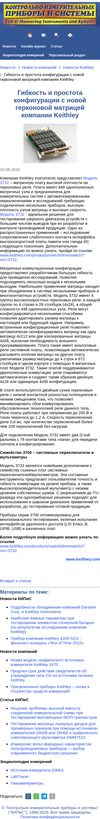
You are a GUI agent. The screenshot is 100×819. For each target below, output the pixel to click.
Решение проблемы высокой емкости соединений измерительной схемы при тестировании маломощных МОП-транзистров (54, 713)
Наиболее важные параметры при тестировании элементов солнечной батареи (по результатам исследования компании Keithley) (52, 625)
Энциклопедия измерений (23, 55)
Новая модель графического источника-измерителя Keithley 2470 (48, 662)
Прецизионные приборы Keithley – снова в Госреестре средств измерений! (50, 688)
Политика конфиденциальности (50, 816)
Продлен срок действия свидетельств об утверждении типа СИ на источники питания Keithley (52, 675)
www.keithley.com (83, 559)
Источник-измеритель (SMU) (37, 770)
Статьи (56, 46)
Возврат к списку (15, 580)
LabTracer (20, 776)
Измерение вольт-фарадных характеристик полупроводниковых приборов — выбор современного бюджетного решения (51, 748)
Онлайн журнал (33, 46)
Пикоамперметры (27, 783)
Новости (9, 46)
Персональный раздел (67, 55)
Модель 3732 (12, 214)
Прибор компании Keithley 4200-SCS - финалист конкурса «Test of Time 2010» (47, 640)
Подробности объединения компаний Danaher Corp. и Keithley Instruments (54, 609)
